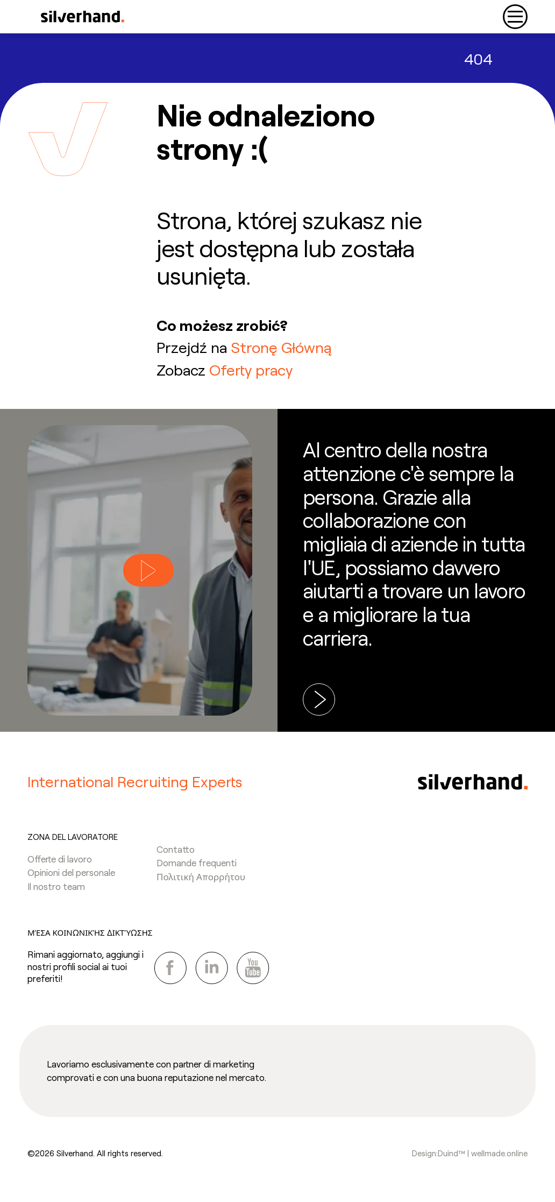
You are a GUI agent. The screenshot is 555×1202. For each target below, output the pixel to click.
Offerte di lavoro (59, 858)
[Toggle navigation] (515, 16)
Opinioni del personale (71, 872)
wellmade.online (499, 1153)
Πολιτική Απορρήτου (200, 876)
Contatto (175, 849)
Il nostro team (56, 886)
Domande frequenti (196, 862)
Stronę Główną (281, 347)
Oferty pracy (251, 369)
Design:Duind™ (438, 1153)
